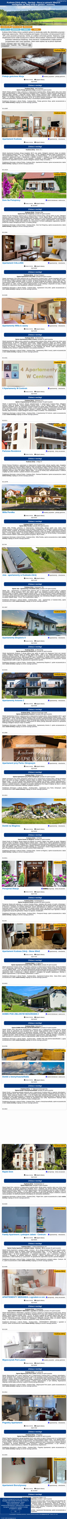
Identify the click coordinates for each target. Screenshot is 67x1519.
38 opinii (43, 306)
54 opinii (47, 865)
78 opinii (44, 446)
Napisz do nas (54, 1514)
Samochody (15, 29)
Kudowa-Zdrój (60, 50)
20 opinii (48, 1145)
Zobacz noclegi (35, 93)
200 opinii (40, 584)
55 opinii (44, 724)
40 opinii (49, 1075)
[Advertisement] (33, 1252)
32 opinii (45, 376)
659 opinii (42, 1005)
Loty (5, 29)
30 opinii (43, 97)
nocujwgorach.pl (61, 1)
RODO (20, 1508)
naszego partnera (32, 109)
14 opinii (42, 935)
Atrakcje (26, 29)
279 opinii (52, 1457)
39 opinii (45, 1215)
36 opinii (42, 236)
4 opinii (40, 1317)
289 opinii (44, 794)
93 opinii (53, 1387)
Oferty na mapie (17, 26)
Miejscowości (27, 26)
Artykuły (36, 29)
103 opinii (48, 654)
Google (5, 1500)
